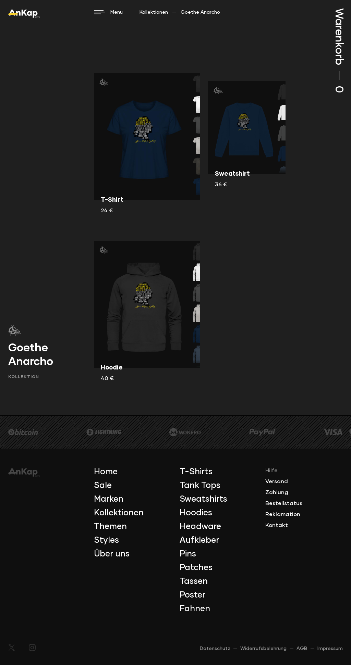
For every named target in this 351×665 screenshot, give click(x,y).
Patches (196, 568)
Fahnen (195, 609)
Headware (200, 527)
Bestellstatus (283, 503)
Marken (108, 499)
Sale (103, 485)
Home (106, 472)
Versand (276, 481)
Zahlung (276, 492)
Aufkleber (199, 540)
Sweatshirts (203, 499)
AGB (301, 648)
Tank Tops (200, 485)
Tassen (194, 581)
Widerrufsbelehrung (263, 648)
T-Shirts (196, 472)
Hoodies (196, 513)
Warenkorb (338, 50)
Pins (188, 554)
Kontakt (276, 525)
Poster (192, 595)
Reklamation (282, 514)
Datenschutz (215, 648)
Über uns (112, 554)
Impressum (330, 648)
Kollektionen (154, 12)
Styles (106, 540)
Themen (110, 527)
